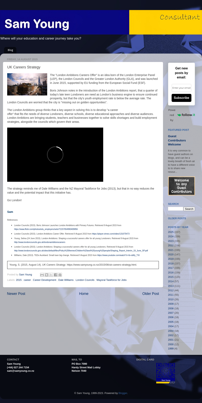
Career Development (45, 280)
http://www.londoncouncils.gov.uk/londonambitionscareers (39, 242)
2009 (171, 304)
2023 (171, 241)
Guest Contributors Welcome (177, 140)
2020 (171, 254)
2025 (171, 232)
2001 (171, 339)
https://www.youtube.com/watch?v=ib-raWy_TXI (118, 255)
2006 (171, 317)
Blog (10, 50)
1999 (171, 348)
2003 (171, 331)
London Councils (85, 280)
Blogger (123, 393)
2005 (171, 322)
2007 (171, 313)
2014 (171, 281)
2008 (171, 308)
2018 (171, 263)
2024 (171, 236)
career (28, 280)
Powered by (181, 115)
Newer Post (16, 294)
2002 (171, 335)
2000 (171, 344)
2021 (171, 250)
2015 (19, 280)
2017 (171, 268)
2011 (171, 294)
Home (83, 294)
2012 (171, 290)
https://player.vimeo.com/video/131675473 (110, 234)
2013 (171, 286)
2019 (171, 259)
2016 (171, 272)
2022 (171, 245)
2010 (171, 299)
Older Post (150, 294)
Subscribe (181, 97)
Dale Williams (66, 280)
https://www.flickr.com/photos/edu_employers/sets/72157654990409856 (46, 229)
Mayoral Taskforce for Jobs (112, 280)
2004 (171, 326)
